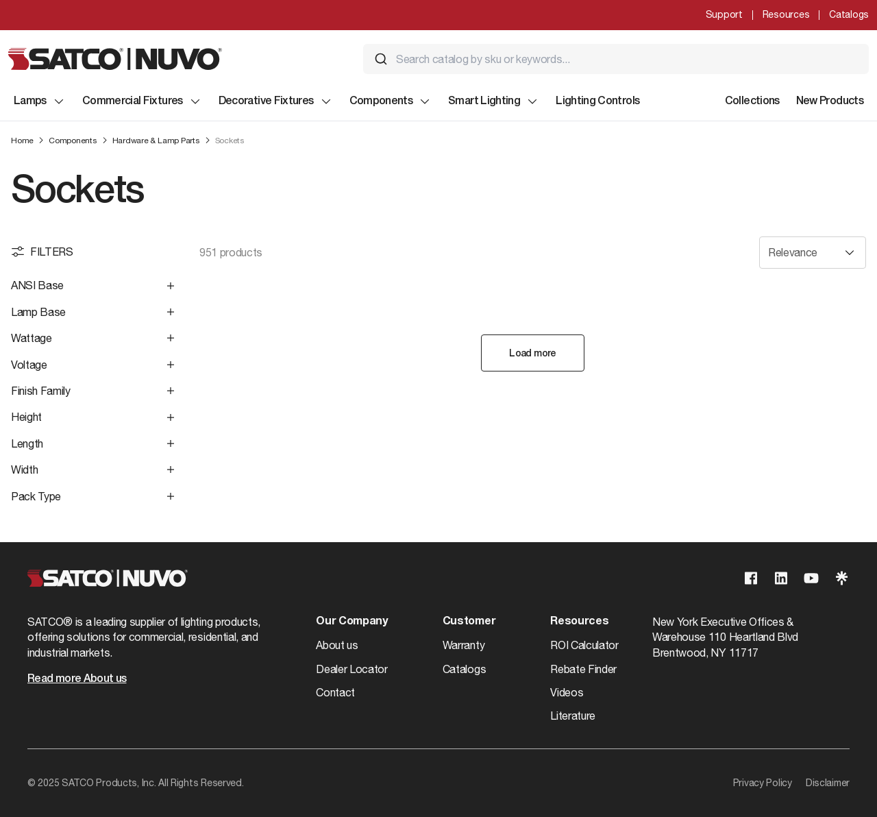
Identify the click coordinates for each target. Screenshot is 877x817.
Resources (786, 14)
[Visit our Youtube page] (811, 578)
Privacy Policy (762, 782)
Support (724, 14)
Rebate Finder (583, 669)
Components (390, 101)
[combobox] (616, 59)
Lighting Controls (597, 101)
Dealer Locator (352, 669)
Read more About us (76, 679)
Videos (566, 692)
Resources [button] (579, 621)
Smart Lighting (493, 101)
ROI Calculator (584, 645)
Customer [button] (469, 621)
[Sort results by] (812, 252)
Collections (752, 101)
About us (337, 645)
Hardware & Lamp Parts (156, 140)
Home (22, 140)
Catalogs (849, 14)
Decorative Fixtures (276, 101)
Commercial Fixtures (142, 101)
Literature (572, 715)
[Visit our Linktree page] (841, 578)
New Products (829, 101)
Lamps (40, 101)
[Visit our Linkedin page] (781, 578)
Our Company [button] (351, 621)
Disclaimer (828, 782)
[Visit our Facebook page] (751, 578)
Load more (532, 354)
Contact (335, 692)
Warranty (463, 645)
